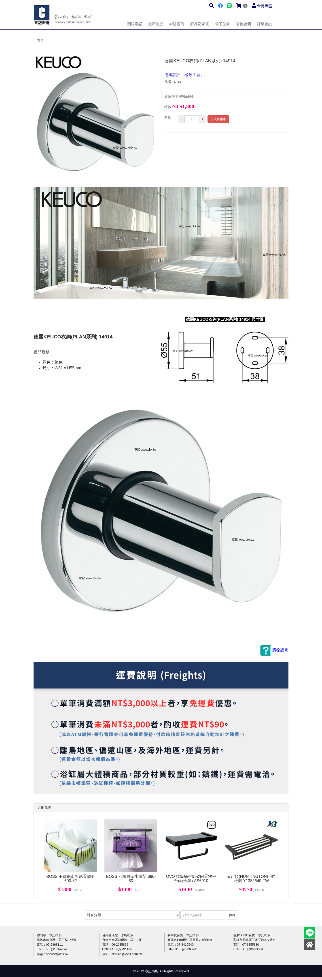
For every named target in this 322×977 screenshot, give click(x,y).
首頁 (40, 40)
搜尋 (232, 915)
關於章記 (134, 24)
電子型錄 (222, 24)
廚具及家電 (199, 24)
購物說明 (243, 24)
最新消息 (155, 24)
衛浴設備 (176, 24)
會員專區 (264, 6)
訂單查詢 (264, 24)
